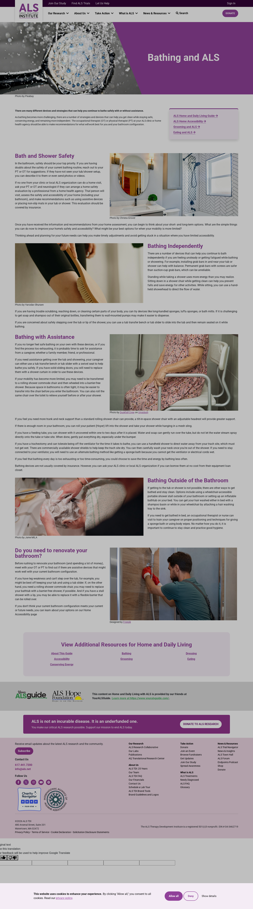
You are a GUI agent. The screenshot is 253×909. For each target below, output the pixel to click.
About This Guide (62, 653)
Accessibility (62, 659)
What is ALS (127, 13)
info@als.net (23, 769)
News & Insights (226, 751)
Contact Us (135, 783)
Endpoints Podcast (228, 762)
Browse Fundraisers (191, 754)
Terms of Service (40, 832)
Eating (191, 659)
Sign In (231, 3)
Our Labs (133, 751)
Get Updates (187, 758)
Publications (135, 754)
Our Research (57, 13)
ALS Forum (224, 758)
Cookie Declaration (61, 832)
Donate (230, 13)
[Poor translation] (12, 857)
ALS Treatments (188, 776)
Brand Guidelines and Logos (144, 794)
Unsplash (143, 412)
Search (182, 13)
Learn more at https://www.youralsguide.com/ (140, 698)
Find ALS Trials (81, 3)
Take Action (102, 13)
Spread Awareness (190, 765)
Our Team (134, 772)
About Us (80, 13)
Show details (209, 896)
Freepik (127, 622)
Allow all (174, 896)
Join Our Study (57, 3)
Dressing (191, 653)
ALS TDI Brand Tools (139, 791)
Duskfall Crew (127, 412)
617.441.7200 (23, 765)
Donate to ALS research (200, 724)
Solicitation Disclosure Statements (91, 832)
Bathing (126, 653)
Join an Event (187, 751)
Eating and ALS (184, 132)
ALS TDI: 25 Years (138, 768)
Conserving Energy (61, 664)
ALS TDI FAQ (135, 776)
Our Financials (136, 779)
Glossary (185, 787)
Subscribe (24, 751)
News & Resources (155, 13)
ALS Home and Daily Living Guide (195, 115)
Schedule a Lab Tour (139, 787)
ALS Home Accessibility (189, 121)
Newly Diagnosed (189, 779)
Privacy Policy (22, 832)
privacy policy (64, 898)
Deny (191, 896)
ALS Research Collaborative (143, 747)
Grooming (126, 659)
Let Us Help (102, 3)
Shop (220, 765)
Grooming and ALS (186, 127)
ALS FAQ (185, 783)
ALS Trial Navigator (228, 747)
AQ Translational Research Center (146, 758)
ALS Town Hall (225, 754)
